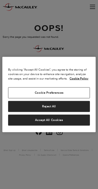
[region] (48, 94)
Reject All (49, 106)
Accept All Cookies (49, 120)
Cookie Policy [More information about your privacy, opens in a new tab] (79, 78)
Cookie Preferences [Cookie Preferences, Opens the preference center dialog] (49, 92)
